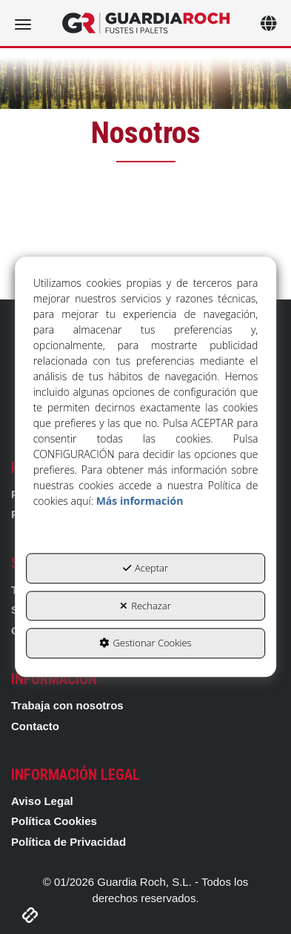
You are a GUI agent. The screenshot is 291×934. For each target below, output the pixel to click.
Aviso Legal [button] (42, 801)
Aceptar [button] (145, 568)
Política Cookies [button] (54, 821)
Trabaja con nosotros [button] (67, 705)
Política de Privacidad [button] (68, 841)
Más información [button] (140, 501)
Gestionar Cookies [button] (145, 643)
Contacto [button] (35, 726)
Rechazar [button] (145, 605)
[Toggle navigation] (268, 25)
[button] (145, 23)
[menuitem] (145, 705)
